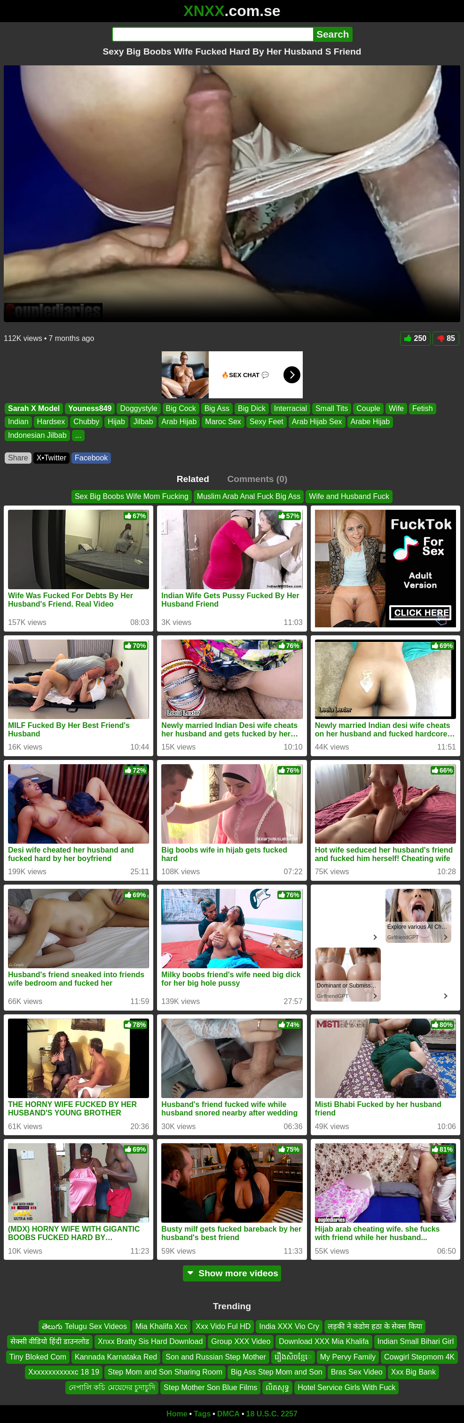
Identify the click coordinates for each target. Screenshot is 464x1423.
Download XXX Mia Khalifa (324, 1342)
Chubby (86, 422)
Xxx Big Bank (413, 1372)
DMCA (228, 1414)
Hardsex (51, 422)
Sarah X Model (34, 408)
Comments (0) (257, 479)
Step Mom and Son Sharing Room (165, 1372)
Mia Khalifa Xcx (161, 1326)
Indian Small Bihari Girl (415, 1342)
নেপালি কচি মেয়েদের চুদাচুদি (112, 1387)
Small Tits (331, 408)
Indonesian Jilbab (37, 435)
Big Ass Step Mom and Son (276, 1372)
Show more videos (232, 1273)
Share (18, 458)
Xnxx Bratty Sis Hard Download (150, 1342)
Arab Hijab (179, 422)
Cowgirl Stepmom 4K (419, 1357)
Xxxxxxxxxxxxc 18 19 (63, 1372)
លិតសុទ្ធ (277, 1387)
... (78, 435)
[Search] (213, 34)
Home (176, 1414)
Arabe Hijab (370, 422)
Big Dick (252, 408)
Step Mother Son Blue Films (210, 1387)
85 (446, 338)
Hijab (116, 422)
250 (415, 338)
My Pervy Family (348, 1357)
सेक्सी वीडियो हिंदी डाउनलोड (49, 1342)
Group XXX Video (240, 1342)
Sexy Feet (266, 422)
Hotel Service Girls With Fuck (346, 1387)
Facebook (91, 458)
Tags (202, 1414)
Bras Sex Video (357, 1372)
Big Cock (181, 408)
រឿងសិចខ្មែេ (293, 1357)
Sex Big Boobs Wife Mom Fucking (132, 496)
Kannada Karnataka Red (116, 1357)
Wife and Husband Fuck (349, 496)
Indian (18, 422)
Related (193, 479)
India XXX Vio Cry (289, 1326)
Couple (368, 408)
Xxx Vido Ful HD (223, 1326)
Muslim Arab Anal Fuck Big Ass (249, 496)
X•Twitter (51, 458)
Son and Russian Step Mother (215, 1357)
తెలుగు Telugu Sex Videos (84, 1326)
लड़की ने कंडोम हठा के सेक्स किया (375, 1326)
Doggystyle (138, 408)
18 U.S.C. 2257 (272, 1414)
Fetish (422, 408)
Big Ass (216, 408)
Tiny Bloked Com (37, 1357)
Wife (396, 408)
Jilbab (143, 422)
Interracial (290, 408)
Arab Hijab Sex (317, 422)
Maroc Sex (223, 422)
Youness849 (89, 408)
